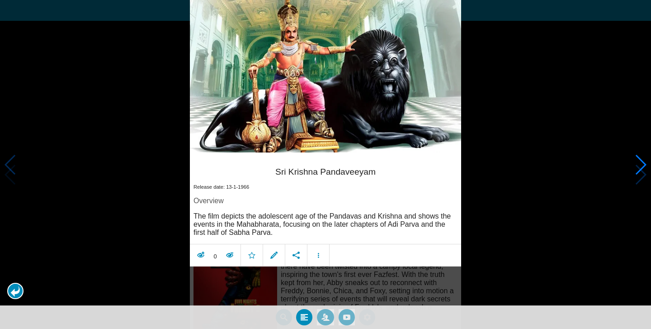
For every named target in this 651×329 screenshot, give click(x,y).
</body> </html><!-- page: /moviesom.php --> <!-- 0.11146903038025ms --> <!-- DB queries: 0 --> (325, 164)
